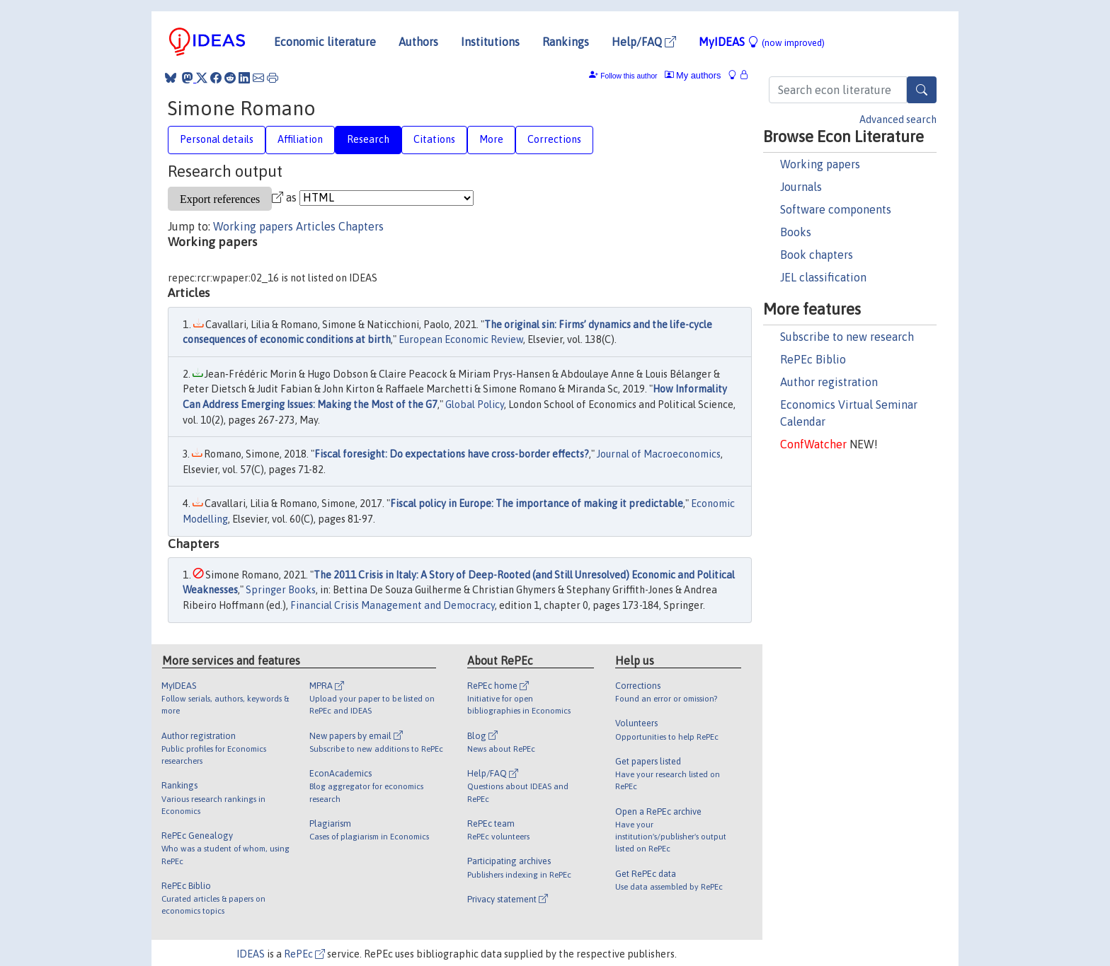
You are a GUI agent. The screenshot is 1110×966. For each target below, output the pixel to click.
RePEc (304, 954)
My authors (693, 75)
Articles (316, 226)
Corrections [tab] (554, 139)
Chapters (361, 226)
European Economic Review (461, 339)
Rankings (565, 41)
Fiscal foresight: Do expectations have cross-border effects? (451, 454)
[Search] (922, 89)
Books (795, 232)
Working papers (820, 164)
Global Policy (474, 404)
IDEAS (250, 954)
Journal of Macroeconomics (659, 454)
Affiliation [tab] (300, 139)
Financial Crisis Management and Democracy (392, 605)
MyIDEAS (762, 41)
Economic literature (325, 41)
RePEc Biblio (813, 359)
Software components (835, 209)
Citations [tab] (434, 139)
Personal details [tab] (216, 139)
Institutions (490, 41)
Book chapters (816, 254)
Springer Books (281, 589)
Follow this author (628, 76)
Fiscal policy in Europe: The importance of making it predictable (536, 503)
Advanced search (898, 119)
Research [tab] (368, 139)
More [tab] (491, 139)
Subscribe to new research (847, 336)
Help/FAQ (644, 41)
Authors (418, 41)
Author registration (829, 382)
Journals (801, 186)
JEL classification (823, 277)
